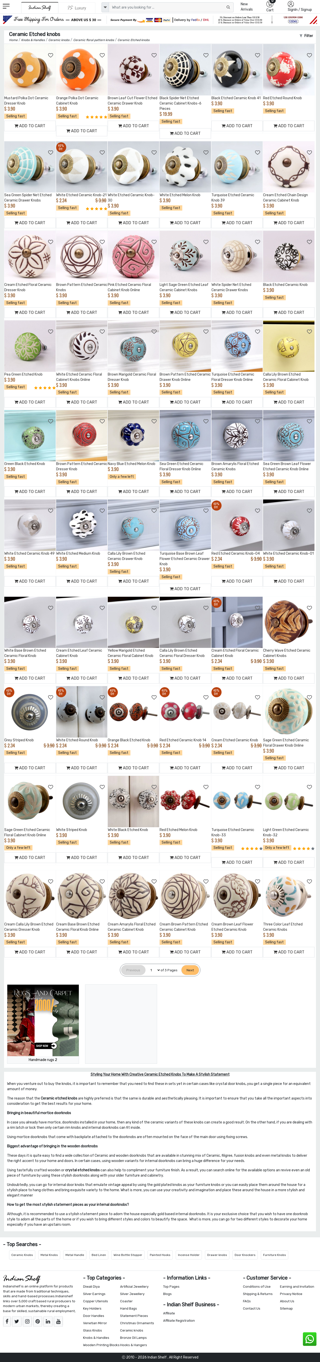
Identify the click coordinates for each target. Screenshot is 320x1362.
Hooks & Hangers (133, 1345)
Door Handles (93, 1316)
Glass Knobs (92, 1330)
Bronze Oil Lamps (133, 1338)
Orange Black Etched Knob (129, 740)
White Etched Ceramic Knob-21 (81, 195)
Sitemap (286, 1308)
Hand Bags (128, 1308)
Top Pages (171, 1286)
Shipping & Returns (258, 1294)
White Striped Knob (71, 830)
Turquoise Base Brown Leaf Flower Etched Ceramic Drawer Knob (185, 558)
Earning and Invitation (297, 1286)
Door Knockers (245, 1255)
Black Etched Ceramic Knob (285, 285)
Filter (306, 36)
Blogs (167, 1294)
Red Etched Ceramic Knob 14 (183, 740)
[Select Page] (153, 970)
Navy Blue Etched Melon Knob (131, 464)
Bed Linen (99, 1255)
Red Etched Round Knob (282, 98)
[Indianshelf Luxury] (76, 7)
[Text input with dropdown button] (171, 7)
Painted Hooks (160, 1255)
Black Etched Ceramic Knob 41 (236, 98)
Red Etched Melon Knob (178, 830)
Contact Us (251, 1308)
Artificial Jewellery (134, 1286)
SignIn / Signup (300, 10)
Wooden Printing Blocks (101, 1345)
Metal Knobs (49, 1255)
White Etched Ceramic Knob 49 (29, 553)
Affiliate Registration (179, 1320)
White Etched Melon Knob (180, 195)
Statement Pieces (134, 1316)
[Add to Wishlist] (51, 55)
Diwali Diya (91, 1286)
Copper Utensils (95, 1301)
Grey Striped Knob (19, 740)
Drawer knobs (217, 1255)
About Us (287, 1301)
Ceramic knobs (131, 1330)
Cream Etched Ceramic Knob (234, 740)
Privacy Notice (291, 1294)
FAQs (247, 1301)
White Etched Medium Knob (78, 553)
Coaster (126, 1301)
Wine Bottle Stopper (128, 1255)
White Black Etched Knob (128, 830)
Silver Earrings (94, 1294)
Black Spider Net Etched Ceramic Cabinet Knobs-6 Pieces (180, 103)
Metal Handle (74, 1255)
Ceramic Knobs (22, 1255)
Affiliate (169, 1313)
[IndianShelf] (39, 7)
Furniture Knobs (274, 1255)
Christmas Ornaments (137, 1323)
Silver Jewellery (132, 1294)
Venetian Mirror (95, 1323)
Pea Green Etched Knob (23, 374)
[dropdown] (105, 7)
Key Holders (92, 1308)
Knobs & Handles (96, 1338)
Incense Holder (189, 1255)
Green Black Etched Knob (24, 464)
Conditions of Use (257, 1286)
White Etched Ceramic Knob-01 (288, 553)
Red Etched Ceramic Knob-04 (235, 553)
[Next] (190, 970)
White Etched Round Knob (77, 740)
